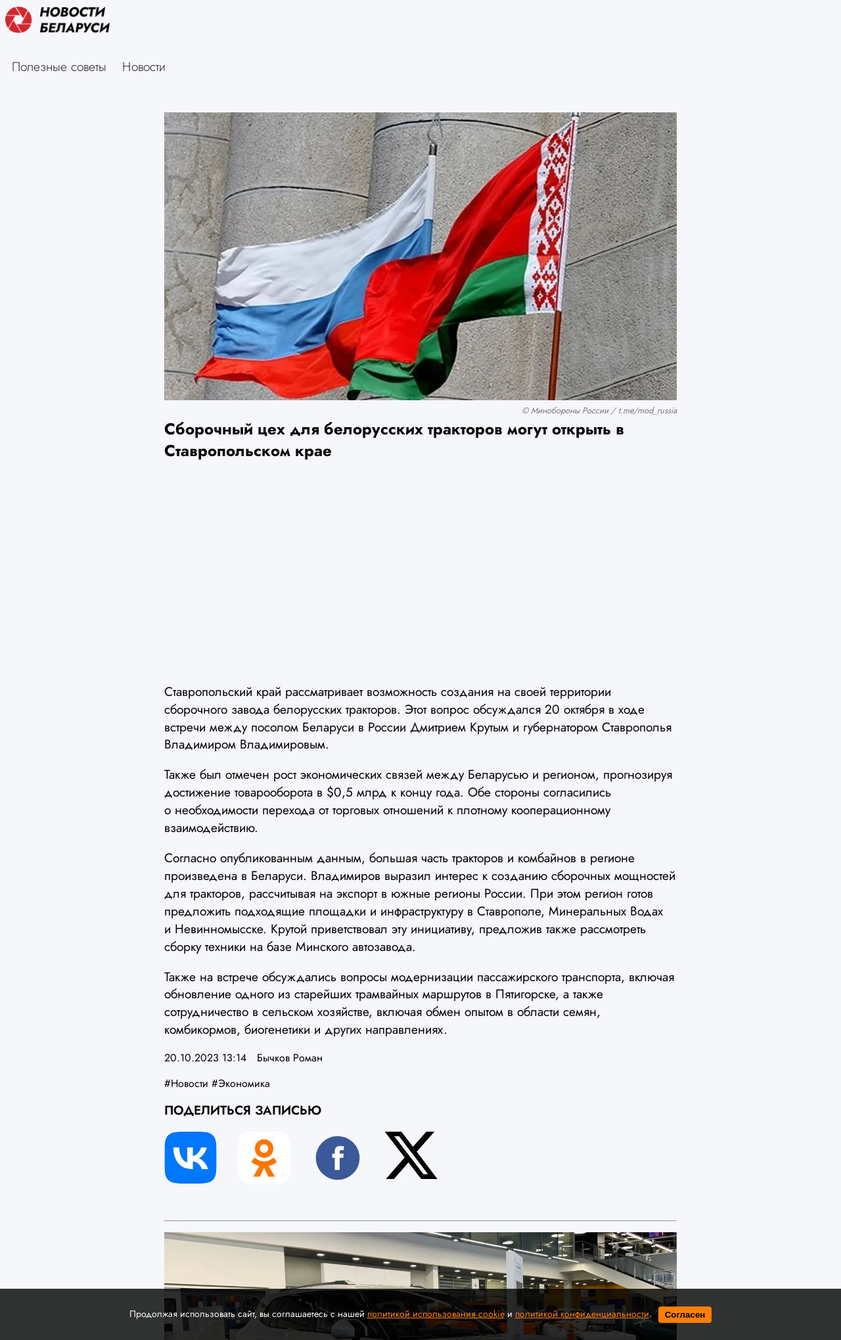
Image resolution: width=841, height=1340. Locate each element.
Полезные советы (59, 66)
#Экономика (241, 1083)
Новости (144, 66)
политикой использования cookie (436, 1313)
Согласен (685, 1315)
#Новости (186, 1083)
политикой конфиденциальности (582, 1313)
